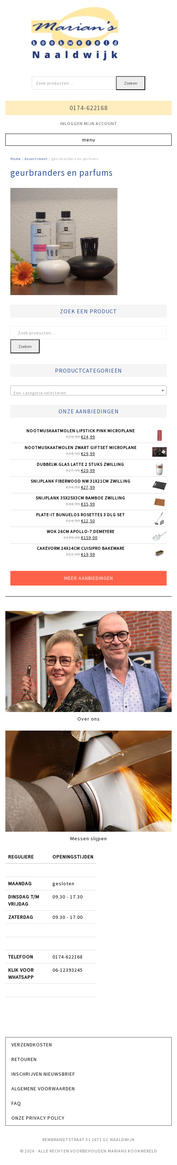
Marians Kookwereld (88, 34)
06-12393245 (67, 970)
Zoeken (130, 83)
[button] (88, 140)
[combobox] (88, 390)
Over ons (88, 719)
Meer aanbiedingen (88, 578)
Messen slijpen (88, 838)
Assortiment (36, 158)
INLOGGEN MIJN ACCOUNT (88, 123)
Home (15, 158)
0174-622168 (89, 108)
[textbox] (88, 393)
